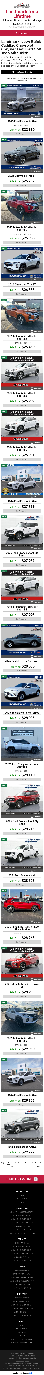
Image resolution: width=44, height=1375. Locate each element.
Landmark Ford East (22, 1215)
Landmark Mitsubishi (22, 1230)
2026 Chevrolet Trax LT (22, 175)
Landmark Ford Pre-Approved (22, 1212)
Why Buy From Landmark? (22, 1339)
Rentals (22, 1202)
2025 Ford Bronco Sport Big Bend (22, 554)
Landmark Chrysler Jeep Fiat (22, 1223)
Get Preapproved (22, 134)
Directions (22, 1332)
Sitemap (31, 1356)
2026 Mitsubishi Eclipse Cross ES (22, 985)
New (22, 1195)
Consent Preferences (19, 1356)
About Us (22, 1325)
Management (22, 1329)
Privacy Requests (22, 1361)
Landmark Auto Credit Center (22, 1233)
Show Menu (22, 33)
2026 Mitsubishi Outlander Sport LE (22, 608)
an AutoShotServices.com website (22, 1358)
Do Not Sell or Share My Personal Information (22, 1363)
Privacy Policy (16, 1353)
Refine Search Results (22, 72)
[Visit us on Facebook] (36, 1179)
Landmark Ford (22, 1243)
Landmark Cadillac (22, 1226)
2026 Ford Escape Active (22, 501)
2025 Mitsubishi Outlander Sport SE (22, 1039)
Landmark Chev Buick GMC (22, 1219)
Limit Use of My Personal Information (22, 1365)
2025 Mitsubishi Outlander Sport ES (22, 228)
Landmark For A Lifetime (22, 1343)
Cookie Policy (28, 1353)
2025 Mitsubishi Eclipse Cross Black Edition (22, 928)
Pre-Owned (22, 1199)
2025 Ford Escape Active (22, 121)
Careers (22, 1336)
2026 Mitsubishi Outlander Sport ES (22, 394)
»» (12, 1166)
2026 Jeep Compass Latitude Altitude (22, 765)
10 (40, 1162)
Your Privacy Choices (22, 1373)
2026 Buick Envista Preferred (22, 661)
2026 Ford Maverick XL (22, 875)
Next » (38, 1166)
